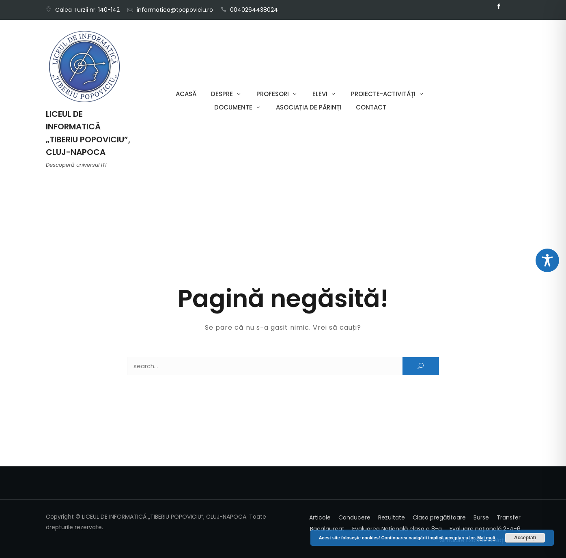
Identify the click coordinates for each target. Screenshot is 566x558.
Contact (371, 107)
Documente (233, 107)
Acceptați (525, 538)
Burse (481, 517)
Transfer (509, 517)
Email (511, 6)
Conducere (354, 517)
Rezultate (391, 517)
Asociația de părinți (308, 107)
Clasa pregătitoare (439, 517)
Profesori (272, 94)
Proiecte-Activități (383, 94)
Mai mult (486, 537)
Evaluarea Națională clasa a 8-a (397, 529)
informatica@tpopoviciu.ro (175, 10)
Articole (320, 517)
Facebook (499, 6)
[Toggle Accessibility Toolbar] (547, 260)
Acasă (186, 94)
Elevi (319, 94)
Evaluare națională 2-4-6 (485, 529)
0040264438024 (254, 10)
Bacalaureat (327, 529)
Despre (222, 94)
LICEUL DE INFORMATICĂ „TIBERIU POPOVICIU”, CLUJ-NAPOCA (88, 133)
